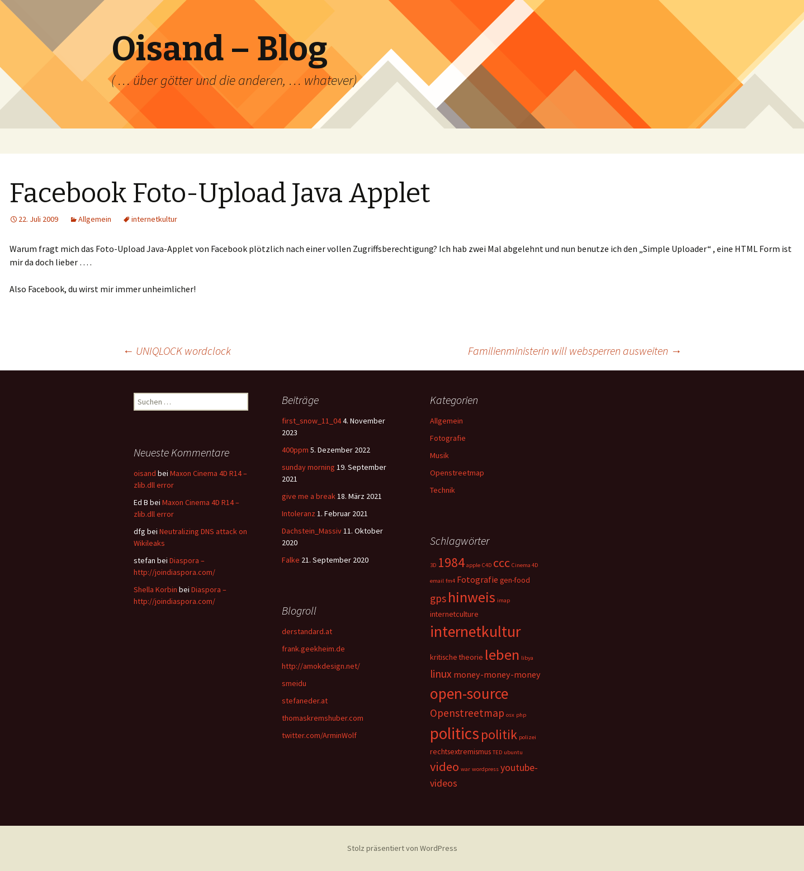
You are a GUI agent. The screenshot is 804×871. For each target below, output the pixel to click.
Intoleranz (298, 513)
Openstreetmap (457, 473)
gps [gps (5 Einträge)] (438, 598)
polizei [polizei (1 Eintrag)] (527, 737)
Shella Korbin (155, 589)
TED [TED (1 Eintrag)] (497, 752)
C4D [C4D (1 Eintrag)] (486, 565)
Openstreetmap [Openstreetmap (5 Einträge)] (467, 713)
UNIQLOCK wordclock (176, 351)
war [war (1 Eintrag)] (465, 769)
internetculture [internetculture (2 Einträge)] (454, 614)
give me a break (308, 496)
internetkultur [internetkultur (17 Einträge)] (475, 631)
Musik (439, 455)
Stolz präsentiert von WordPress (402, 848)
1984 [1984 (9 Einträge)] (451, 562)
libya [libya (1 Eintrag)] (527, 657)
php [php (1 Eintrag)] (521, 714)
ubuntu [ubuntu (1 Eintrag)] (513, 752)
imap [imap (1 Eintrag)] (503, 600)
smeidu (294, 683)
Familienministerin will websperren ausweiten (575, 351)
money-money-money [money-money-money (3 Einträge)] (497, 674)
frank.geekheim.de (313, 649)
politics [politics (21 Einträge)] (454, 733)
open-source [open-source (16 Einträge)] (469, 693)
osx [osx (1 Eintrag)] (510, 714)
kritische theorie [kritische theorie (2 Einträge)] (456, 657)
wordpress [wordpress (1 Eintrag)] (485, 769)
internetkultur (154, 219)
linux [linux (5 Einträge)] (441, 673)
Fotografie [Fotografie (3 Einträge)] (477, 579)
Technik (442, 490)
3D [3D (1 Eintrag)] (433, 565)
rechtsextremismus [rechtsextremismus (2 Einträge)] (460, 751)
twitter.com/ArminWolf (319, 735)
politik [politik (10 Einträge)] (499, 734)
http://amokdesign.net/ (321, 666)
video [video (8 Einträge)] (444, 766)
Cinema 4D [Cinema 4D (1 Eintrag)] (525, 565)
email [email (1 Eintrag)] (437, 580)
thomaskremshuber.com (322, 718)
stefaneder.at (305, 701)
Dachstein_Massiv (312, 531)
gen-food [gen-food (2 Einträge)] (515, 580)
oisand (145, 473)
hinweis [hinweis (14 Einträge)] (471, 597)
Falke (291, 560)
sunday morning (308, 467)
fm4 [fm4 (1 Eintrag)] (450, 580)
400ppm (295, 450)
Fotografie (448, 438)
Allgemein (94, 219)
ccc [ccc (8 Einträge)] (501, 562)
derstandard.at (307, 631)
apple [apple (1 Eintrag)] (473, 565)
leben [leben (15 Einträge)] (502, 654)
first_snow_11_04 (311, 421)
